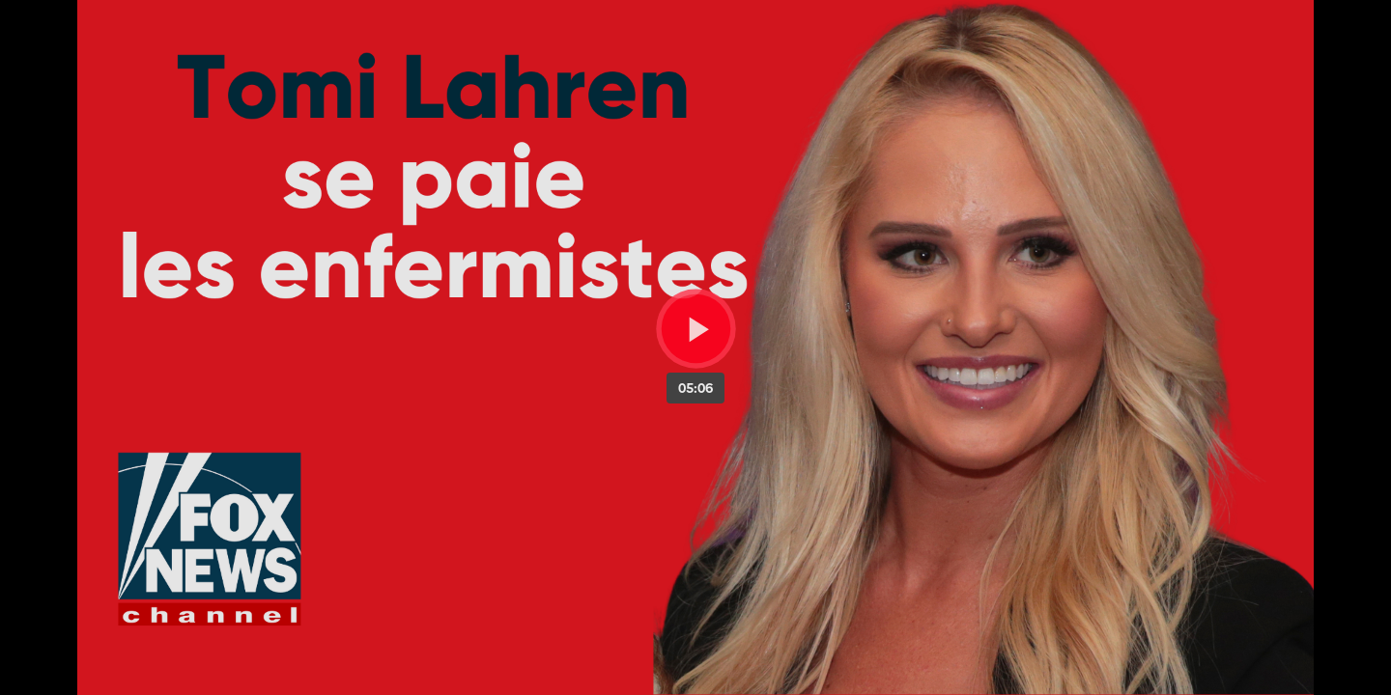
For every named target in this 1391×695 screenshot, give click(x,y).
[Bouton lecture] (696, 329)
